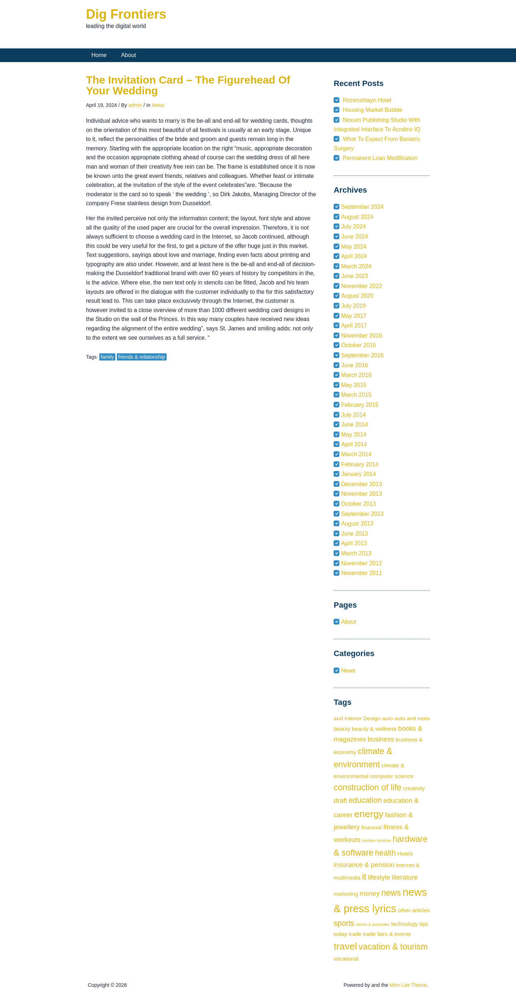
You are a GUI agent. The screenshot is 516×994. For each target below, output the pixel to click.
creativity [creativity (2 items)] (414, 788)
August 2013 (357, 523)
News (158, 105)
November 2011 (361, 573)
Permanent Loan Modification (380, 158)
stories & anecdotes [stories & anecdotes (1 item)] (373, 924)
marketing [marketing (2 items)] (346, 894)
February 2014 (359, 464)
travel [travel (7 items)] (345, 946)
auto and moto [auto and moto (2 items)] (412, 718)
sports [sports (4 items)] (344, 923)
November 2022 (361, 286)
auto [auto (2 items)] (387, 718)
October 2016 (358, 345)
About (128, 55)
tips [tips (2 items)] (424, 924)
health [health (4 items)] (385, 853)
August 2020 (357, 296)
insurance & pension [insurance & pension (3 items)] (364, 864)
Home (99, 55)
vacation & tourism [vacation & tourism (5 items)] (393, 946)
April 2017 (354, 325)
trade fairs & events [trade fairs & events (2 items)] (387, 934)
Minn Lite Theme (408, 985)
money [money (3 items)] (370, 893)
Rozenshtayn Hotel (367, 100)
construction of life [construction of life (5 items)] (367, 787)
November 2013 (361, 494)
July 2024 (353, 226)
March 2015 (356, 395)
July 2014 (353, 415)
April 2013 (354, 543)
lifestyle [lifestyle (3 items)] (379, 877)
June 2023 (354, 276)
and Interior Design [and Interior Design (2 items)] (357, 718)
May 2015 (353, 385)
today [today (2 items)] (340, 934)
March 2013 (356, 553)
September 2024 (362, 207)
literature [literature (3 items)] (405, 877)
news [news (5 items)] (391, 893)
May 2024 (353, 247)
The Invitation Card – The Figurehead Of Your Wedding (188, 85)
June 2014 (354, 424)
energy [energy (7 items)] (369, 814)
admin (135, 105)
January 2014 (358, 474)
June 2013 (354, 534)
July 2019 (353, 306)
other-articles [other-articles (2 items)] (414, 910)
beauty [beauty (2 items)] (342, 729)
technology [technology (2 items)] (404, 924)
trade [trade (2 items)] (355, 934)
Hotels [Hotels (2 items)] (405, 854)
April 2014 (354, 444)
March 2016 (356, 375)
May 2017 (353, 316)
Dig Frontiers (126, 14)
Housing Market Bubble (372, 110)
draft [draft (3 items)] (340, 800)
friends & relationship (141, 357)
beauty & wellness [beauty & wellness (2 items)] (374, 729)
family (107, 357)
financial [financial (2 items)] (371, 827)
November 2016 (361, 336)
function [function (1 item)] (368, 840)
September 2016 (362, 355)
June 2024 (354, 237)
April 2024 (354, 256)
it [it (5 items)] (364, 876)
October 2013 (358, 504)
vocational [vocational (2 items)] (346, 959)
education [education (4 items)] (365, 800)
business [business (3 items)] (381, 739)
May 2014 (353, 435)
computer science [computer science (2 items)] (392, 776)
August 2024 (357, 217)
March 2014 (356, 454)
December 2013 (361, 484)
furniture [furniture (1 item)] (384, 840)
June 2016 (354, 365)
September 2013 (362, 514)
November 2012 (361, 563)
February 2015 (359, 405)
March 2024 (356, 266)
